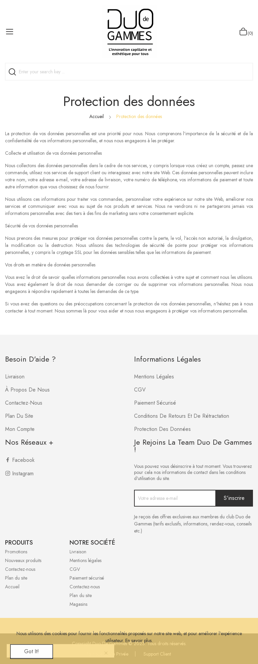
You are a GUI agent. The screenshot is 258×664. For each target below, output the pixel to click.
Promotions (16, 551)
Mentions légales (154, 376)
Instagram (23, 473)
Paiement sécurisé (155, 403)
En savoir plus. (139, 640)
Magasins (78, 604)
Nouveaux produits (23, 560)
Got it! (31, 651)
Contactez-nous (23, 403)
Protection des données (162, 429)
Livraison (15, 376)
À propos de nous (27, 390)
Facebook (23, 460)
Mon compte (20, 429)
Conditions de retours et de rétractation (181, 416)
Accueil (12, 586)
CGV (140, 390)
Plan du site (19, 416)
